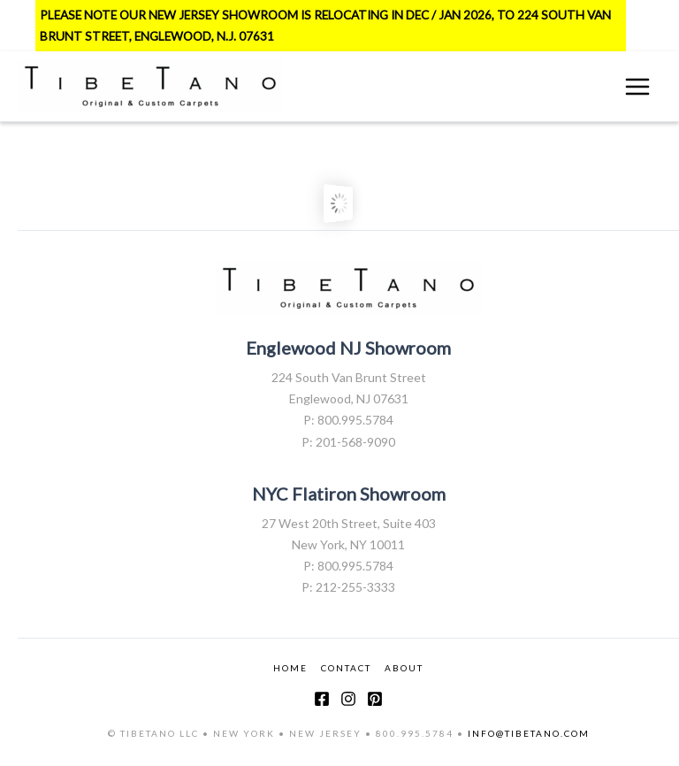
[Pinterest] (375, 699)
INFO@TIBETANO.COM (529, 733)
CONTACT (346, 668)
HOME (290, 668)
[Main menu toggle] (637, 87)
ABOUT (404, 668)
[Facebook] (322, 699)
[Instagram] (348, 699)
